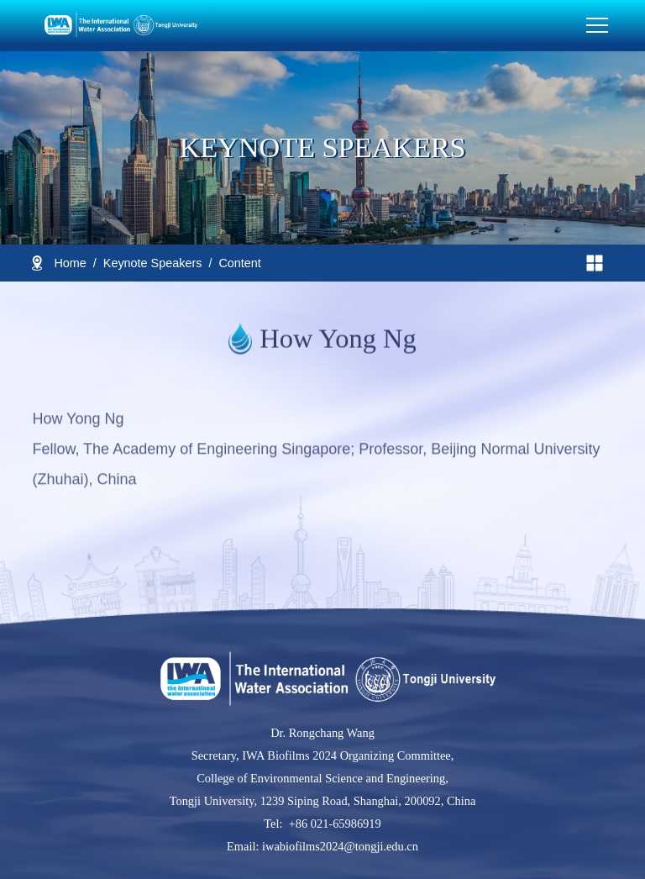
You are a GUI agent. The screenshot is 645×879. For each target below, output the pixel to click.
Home (70, 263)
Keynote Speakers (152, 263)
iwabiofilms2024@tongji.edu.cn (338, 846)
